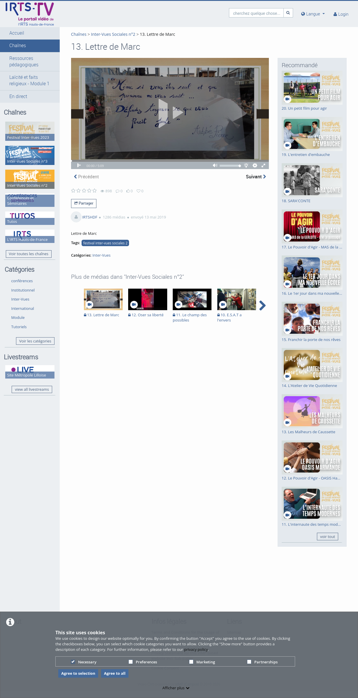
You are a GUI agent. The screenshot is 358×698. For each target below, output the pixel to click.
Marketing (202, 662)
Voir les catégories (23, 329)
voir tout (327, 536)
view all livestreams (25, 379)
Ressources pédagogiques (23, 61)
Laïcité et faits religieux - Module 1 (23, 83)
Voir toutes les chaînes (21, 236)
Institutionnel (23, 275)
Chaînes (17, 45)
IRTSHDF (76, 224)
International (22, 293)
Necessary (83, 662)
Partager (70, 210)
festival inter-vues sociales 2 (92, 250)
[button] (23, 33)
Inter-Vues (20, 284)
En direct (18, 103)
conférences (22, 266)
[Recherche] (288, 12)
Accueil (16, 33)
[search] (256, 12)
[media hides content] (313, 14)
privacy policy (196, 649)
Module (18, 303)
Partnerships (262, 662)
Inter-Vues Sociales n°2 (100, 34)
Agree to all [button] (115, 673)
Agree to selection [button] (78, 673)
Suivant (256, 184)
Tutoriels (19, 312)
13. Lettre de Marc (144, 34)
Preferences (142, 662)
